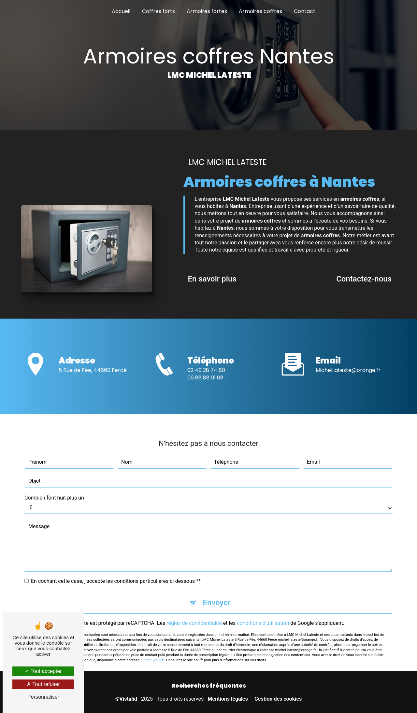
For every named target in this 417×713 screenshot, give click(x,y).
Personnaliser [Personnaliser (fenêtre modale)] (43, 697)
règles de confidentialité (194, 615)
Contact (304, 11)
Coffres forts (158, 11)
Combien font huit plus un (54, 490)
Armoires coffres (260, 11)
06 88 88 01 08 (205, 385)
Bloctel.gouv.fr (153, 653)
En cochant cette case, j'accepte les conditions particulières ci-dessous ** (116, 573)
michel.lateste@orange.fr (348, 362)
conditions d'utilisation (263, 615)
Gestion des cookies (278, 699)
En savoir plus (212, 278)
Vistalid (128, 699)
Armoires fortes (207, 11)
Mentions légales (228, 699)
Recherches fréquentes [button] (208, 686)
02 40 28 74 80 (206, 377)
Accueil (121, 11)
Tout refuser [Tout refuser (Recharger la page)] (43, 684)
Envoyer (216, 594)
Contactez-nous (364, 278)
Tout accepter (43, 671)
